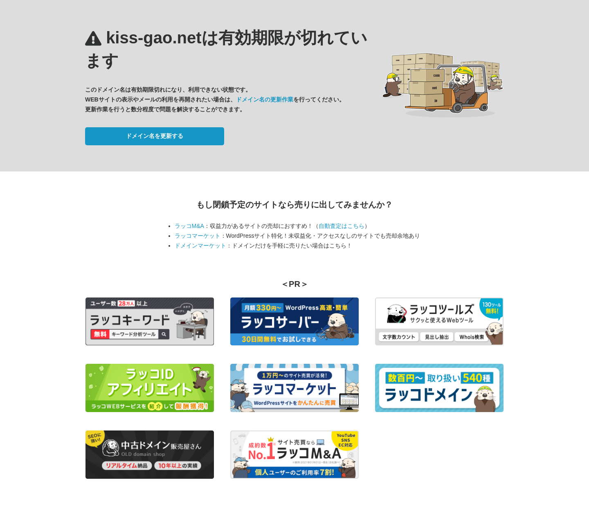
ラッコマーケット (197, 235)
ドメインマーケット (200, 245)
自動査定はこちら (341, 226)
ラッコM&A (189, 226)
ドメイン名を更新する (154, 136)
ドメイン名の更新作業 (264, 99)
